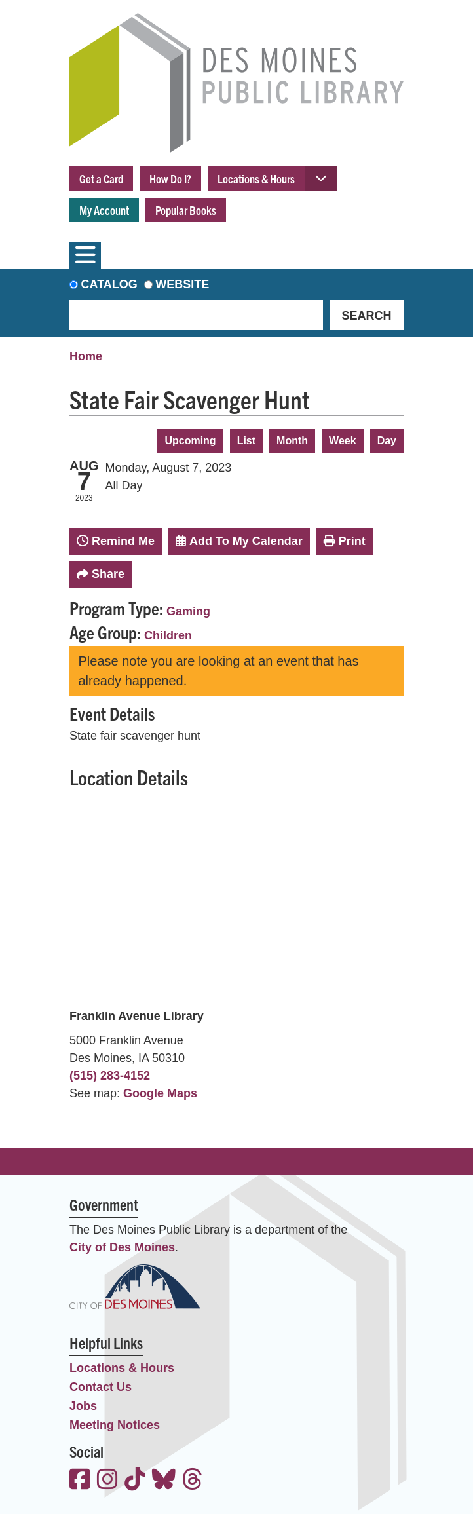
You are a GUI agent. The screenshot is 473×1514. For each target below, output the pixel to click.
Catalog (109, 284)
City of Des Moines (122, 1247)
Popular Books (185, 210)
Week (342, 440)
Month (292, 440)
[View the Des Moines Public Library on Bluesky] (164, 1480)
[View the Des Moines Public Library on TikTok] (134, 1480)
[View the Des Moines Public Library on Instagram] (107, 1480)
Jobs (83, 1405)
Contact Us (100, 1386)
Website (182, 284)
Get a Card (101, 178)
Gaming (188, 611)
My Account (104, 210)
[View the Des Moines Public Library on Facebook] (79, 1480)
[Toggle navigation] (85, 255)
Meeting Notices (114, 1424)
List (246, 440)
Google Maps (160, 1093)
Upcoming (190, 440)
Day (386, 440)
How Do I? (170, 178)
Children (168, 635)
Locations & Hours (256, 178)
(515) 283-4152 (109, 1075)
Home (85, 356)
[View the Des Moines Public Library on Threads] (192, 1480)
